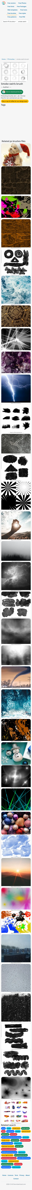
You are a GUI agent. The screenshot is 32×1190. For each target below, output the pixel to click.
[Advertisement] (16, 41)
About (28, 1175)
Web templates (12, 10)
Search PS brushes (9, 21)
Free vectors (12, 3)
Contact (16, 1179)
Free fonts (11, 6)
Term (16, 1175)
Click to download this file (12, 92)
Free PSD (22, 17)
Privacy (21, 1175)
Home (4, 59)
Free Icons (23, 10)
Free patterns (12, 17)
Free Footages (21, 6)
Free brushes (12, 13)
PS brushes (11, 59)
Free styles (22, 13)
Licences (10, 1175)
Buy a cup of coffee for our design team (14, 101)
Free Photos (22, 3)
